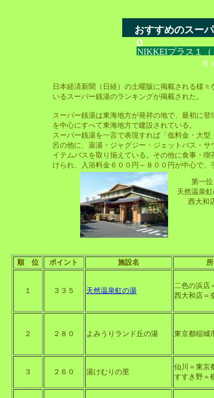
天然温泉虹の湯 (111, 290)
